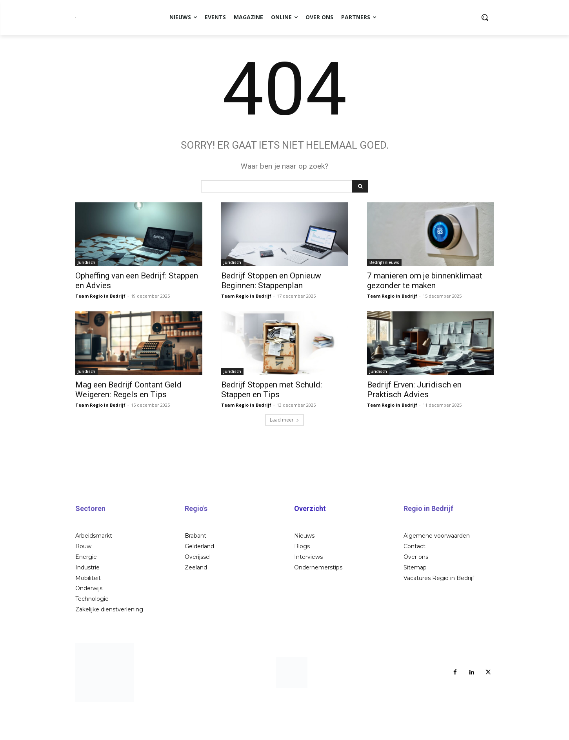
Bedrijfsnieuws (384, 292)
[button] (484, 17)
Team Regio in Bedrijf (100, 326)
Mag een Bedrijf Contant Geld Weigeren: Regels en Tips (128, 419)
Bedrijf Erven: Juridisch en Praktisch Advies (414, 419)
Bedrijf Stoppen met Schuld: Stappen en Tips (271, 419)
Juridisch (86, 292)
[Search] (360, 216)
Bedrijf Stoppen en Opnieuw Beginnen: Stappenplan (271, 310)
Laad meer (284, 450)
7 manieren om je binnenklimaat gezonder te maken (424, 310)
